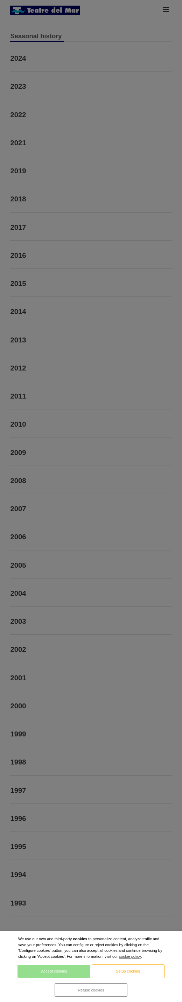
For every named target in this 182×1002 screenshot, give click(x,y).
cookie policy (130, 956)
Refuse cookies (91, 990)
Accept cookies (54, 971)
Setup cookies (128, 971)
